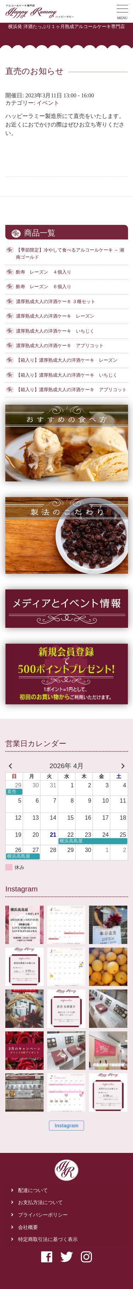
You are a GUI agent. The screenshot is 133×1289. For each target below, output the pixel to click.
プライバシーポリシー (43, 1215)
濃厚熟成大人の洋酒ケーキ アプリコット (60, 345)
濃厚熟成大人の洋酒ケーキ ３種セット (55, 301)
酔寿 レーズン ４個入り (43, 272)
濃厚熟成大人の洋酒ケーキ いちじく (55, 331)
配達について (33, 1190)
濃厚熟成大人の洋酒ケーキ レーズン (55, 316)
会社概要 (28, 1227)
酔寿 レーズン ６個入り (43, 286)
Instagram (66, 1125)
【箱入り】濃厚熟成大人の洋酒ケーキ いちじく (66, 375)
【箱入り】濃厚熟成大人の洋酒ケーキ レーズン (66, 360)
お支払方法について (40, 1202)
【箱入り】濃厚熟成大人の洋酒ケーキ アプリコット (71, 389)
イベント (48, 103)
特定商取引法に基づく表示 (48, 1239)
